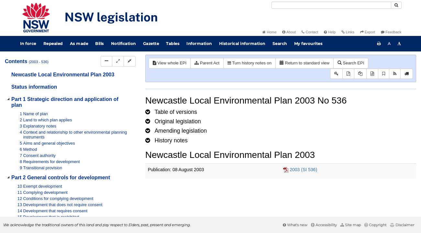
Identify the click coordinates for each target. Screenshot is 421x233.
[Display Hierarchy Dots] (106, 61)
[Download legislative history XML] (372, 74)
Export (367, 32)
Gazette (151, 43)
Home (269, 32)
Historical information (242, 43)
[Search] (331, 5)
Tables (172, 43)
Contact (310, 32)
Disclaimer (402, 225)
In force (28, 43)
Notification (123, 43)
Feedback (391, 32)
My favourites (308, 43)
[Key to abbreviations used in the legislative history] (336, 74)
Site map (350, 225)
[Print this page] (378, 43)
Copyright (375, 225)
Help (330, 32)
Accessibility (324, 225)
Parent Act (206, 63)
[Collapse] (130, 61)
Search (279, 43)
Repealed (53, 43)
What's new (295, 225)
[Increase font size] (399, 43)
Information (199, 43)
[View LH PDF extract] (360, 74)
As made (79, 43)
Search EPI (351, 63)
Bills (99, 43)
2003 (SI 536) (303, 169)
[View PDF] (348, 74)
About (289, 32)
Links (347, 32)
